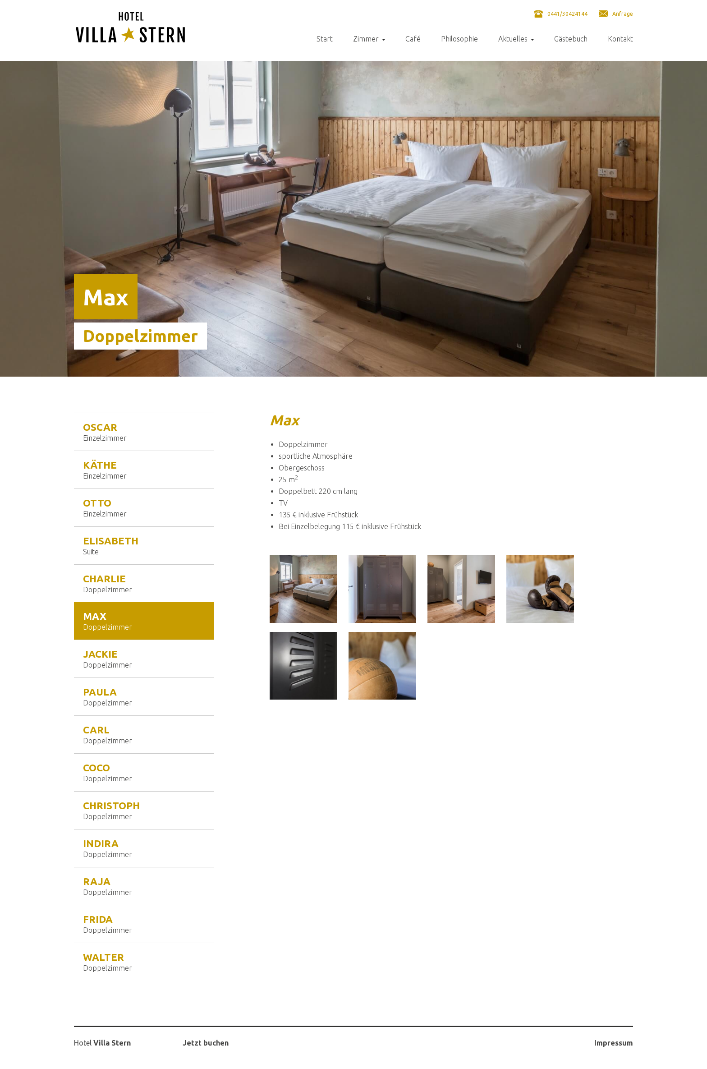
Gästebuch (571, 39)
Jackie (144, 658)
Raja (144, 885)
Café (413, 39)
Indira (144, 848)
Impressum (613, 1042)
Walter (144, 961)
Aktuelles (513, 39)
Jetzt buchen (206, 1043)
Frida (144, 923)
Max (144, 620)
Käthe (144, 469)
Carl (144, 734)
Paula (144, 696)
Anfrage (622, 14)
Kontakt (620, 39)
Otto (144, 507)
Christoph (144, 810)
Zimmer (366, 39)
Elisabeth (144, 545)
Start (325, 39)
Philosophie (459, 39)
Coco (144, 772)
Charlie (144, 583)
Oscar (144, 431)
